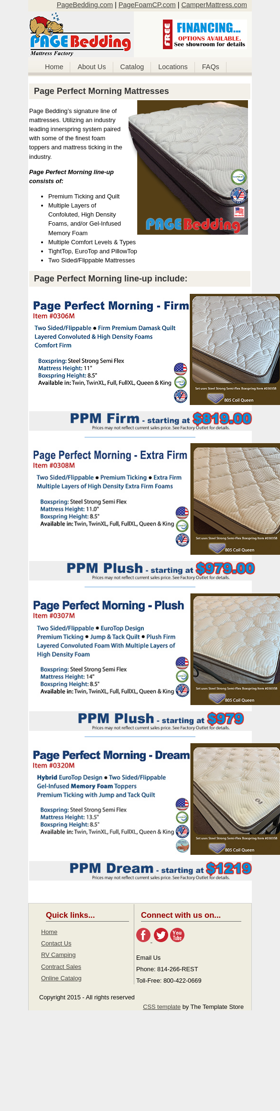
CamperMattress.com (214, 5)
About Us (91, 67)
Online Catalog (61, 978)
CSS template (162, 1006)
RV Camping (58, 954)
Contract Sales (61, 966)
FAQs (210, 67)
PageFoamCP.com (147, 5)
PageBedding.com (85, 5)
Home (54, 67)
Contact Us (56, 943)
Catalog (132, 67)
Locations (173, 67)
